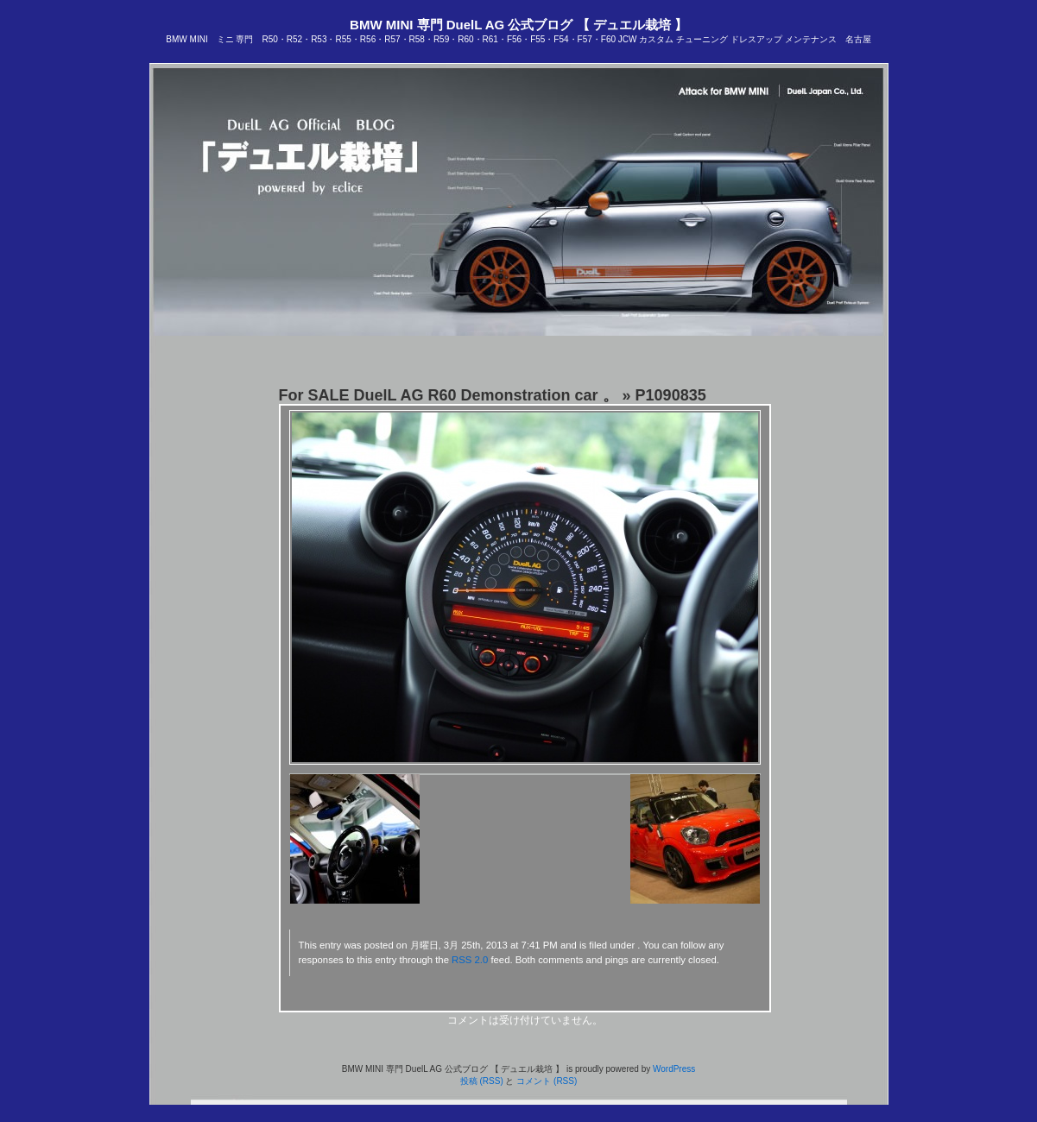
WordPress (674, 1069)
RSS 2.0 (470, 960)
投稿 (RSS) (481, 1081)
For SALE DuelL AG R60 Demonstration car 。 (448, 395)
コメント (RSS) (546, 1081)
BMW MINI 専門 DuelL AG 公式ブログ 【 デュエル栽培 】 (518, 24)
